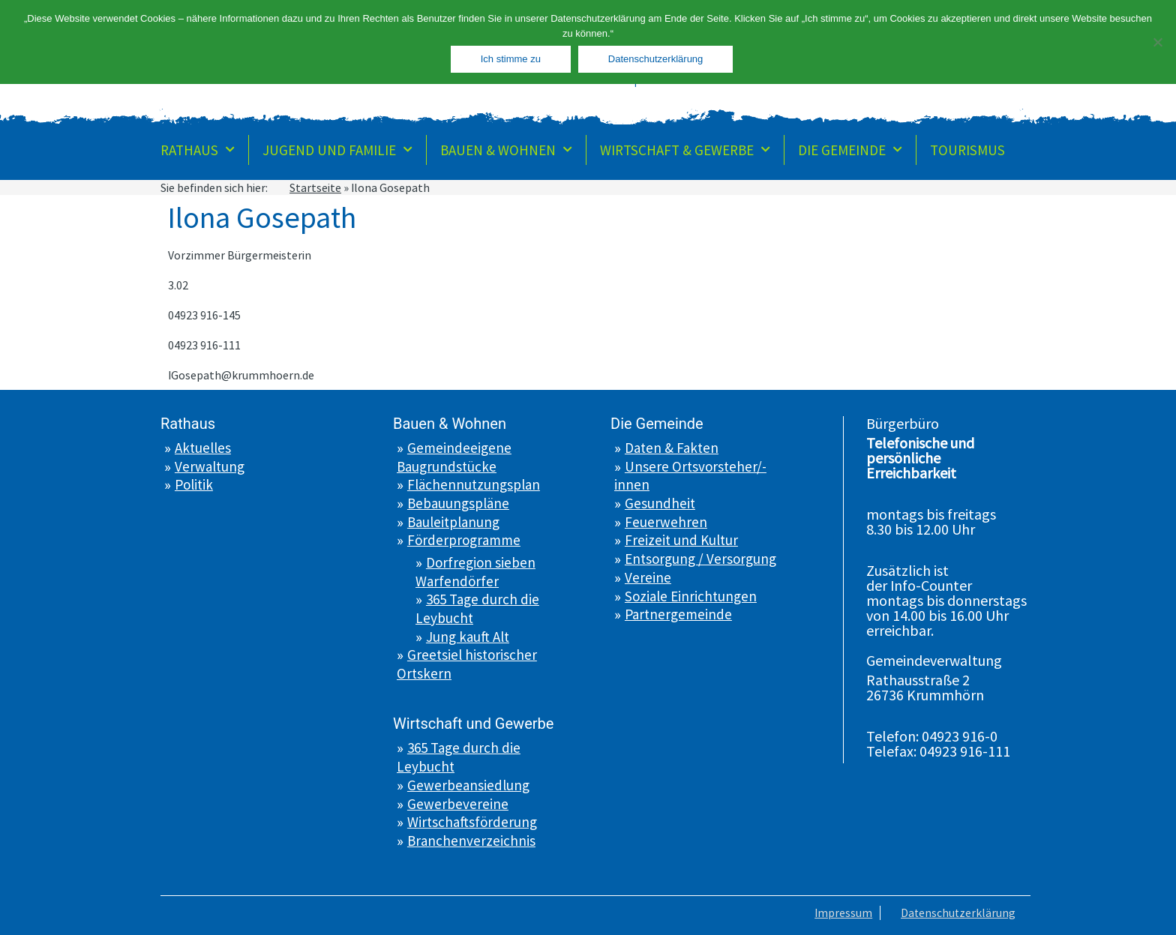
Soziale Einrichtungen (691, 596)
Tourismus (967, 150)
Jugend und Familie (337, 149)
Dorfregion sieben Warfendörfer (476, 571)
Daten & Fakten (671, 448)
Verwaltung (209, 466)
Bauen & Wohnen (506, 149)
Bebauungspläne (458, 503)
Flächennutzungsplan (473, 484)
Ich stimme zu (511, 58)
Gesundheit (660, 503)
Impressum (840, 912)
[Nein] (1157, 41)
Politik (194, 484)
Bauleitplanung (453, 522)
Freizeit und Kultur (681, 540)
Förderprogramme (463, 540)
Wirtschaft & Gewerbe (685, 149)
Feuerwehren (666, 522)
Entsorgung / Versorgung (700, 559)
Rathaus (197, 149)
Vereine (648, 577)
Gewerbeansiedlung (468, 785)
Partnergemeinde (678, 614)
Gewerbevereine (457, 804)
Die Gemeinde (850, 149)
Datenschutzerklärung (957, 912)
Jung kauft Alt (467, 637)
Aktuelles (203, 448)
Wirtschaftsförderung (472, 822)
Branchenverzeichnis (471, 841)
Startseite (315, 187)
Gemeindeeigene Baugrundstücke (454, 457)
